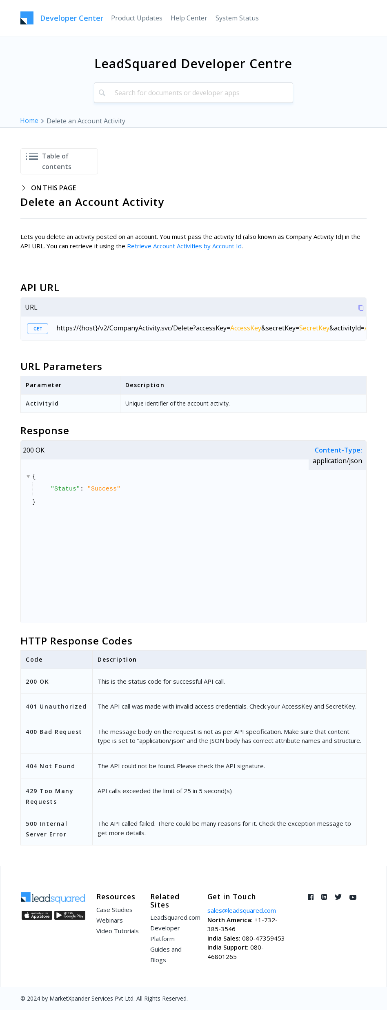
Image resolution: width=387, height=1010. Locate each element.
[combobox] (193, 92)
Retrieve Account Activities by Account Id (184, 246)
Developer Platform (165, 933)
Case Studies (114, 909)
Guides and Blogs (166, 954)
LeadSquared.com (173, 917)
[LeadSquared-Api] (61, 18)
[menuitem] (137, 18)
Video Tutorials (117, 931)
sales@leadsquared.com (241, 910)
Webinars (109, 920)
